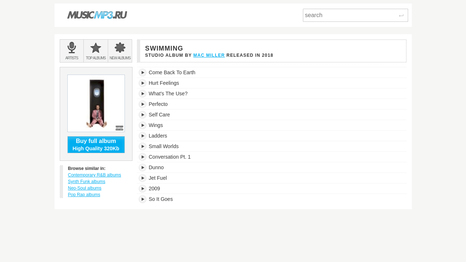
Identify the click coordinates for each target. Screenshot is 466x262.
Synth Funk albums (87, 181)
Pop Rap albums (84, 194)
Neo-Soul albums (85, 188)
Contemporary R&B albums (94, 175)
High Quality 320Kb (96, 144)
